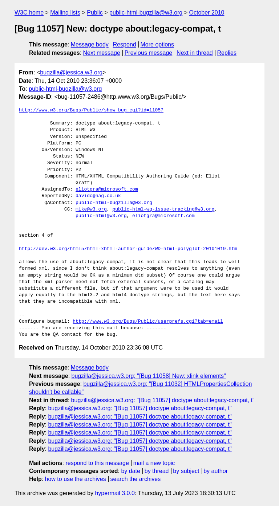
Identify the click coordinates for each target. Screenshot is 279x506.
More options (157, 44)
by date (130, 471)
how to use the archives (75, 479)
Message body (90, 44)
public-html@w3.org (101, 216)
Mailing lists (65, 12)
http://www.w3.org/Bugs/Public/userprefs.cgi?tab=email (148, 321)
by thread (157, 471)
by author (215, 471)
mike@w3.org (91, 209)
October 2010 (207, 12)
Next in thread (195, 53)
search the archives (135, 479)
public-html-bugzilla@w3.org (145, 12)
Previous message (149, 53)
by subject (186, 471)
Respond (124, 44)
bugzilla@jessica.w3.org (71, 72)
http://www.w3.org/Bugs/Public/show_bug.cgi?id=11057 (91, 110)
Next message (101, 53)
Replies (226, 53)
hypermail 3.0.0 (114, 493)
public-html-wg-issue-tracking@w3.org (163, 209)
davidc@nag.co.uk (98, 196)
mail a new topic (154, 463)
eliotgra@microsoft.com (107, 189)
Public (95, 12)
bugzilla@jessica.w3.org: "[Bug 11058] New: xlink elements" (149, 376)
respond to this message (97, 463)
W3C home (29, 12)
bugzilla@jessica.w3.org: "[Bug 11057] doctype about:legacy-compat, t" (163, 400)
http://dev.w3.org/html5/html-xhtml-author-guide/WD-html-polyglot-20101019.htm (128, 249)
